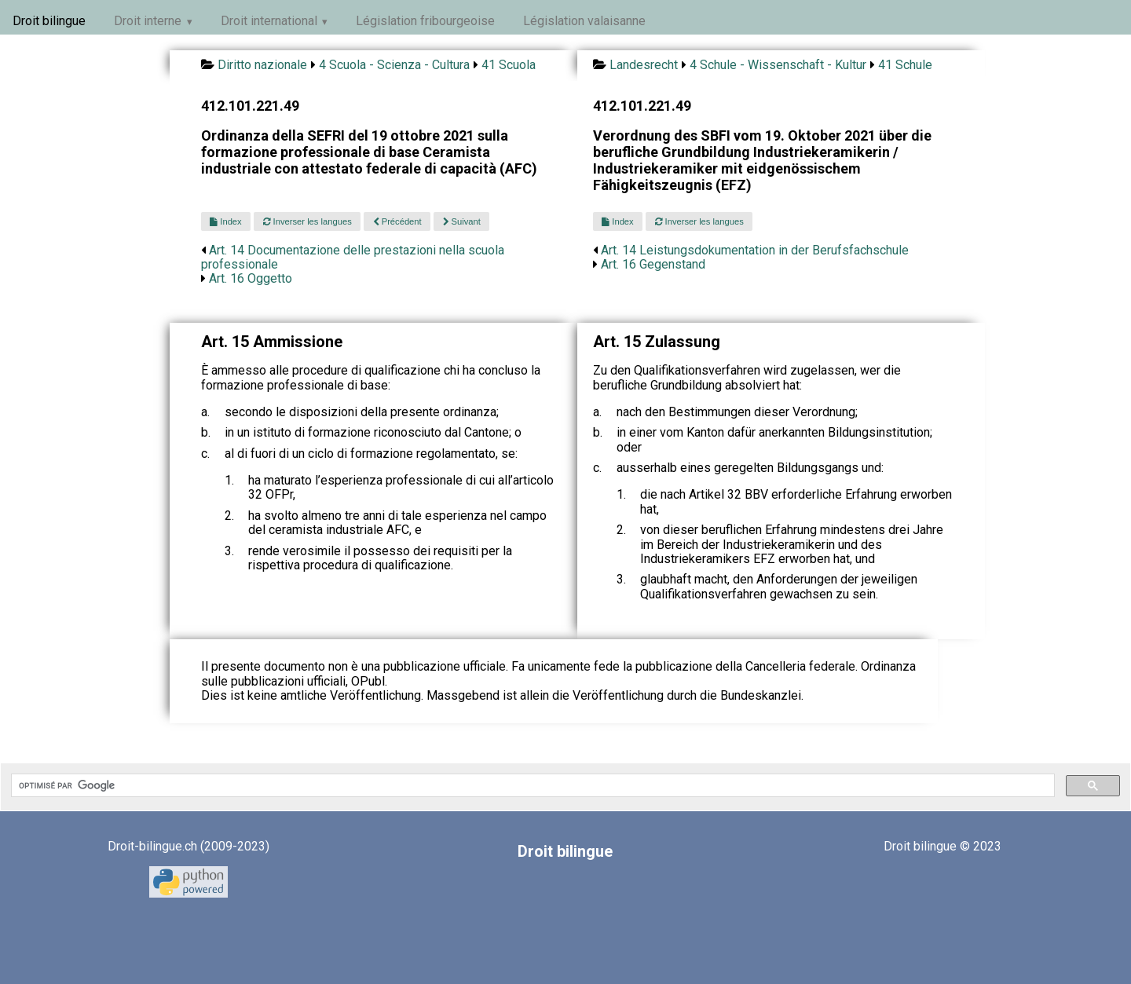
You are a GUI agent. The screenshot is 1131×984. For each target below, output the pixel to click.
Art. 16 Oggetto (250, 278)
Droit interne (147, 20)
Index (225, 221)
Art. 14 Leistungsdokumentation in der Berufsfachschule (755, 250)
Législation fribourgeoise (425, 20)
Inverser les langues (307, 221)
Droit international (269, 20)
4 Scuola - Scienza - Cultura (394, 64)
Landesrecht (643, 64)
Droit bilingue (49, 20)
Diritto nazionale (262, 64)
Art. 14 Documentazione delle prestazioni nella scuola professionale (352, 257)
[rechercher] (531, 785)
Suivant (462, 221)
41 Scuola (508, 64)
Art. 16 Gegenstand (653, 264)
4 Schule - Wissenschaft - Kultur (778, 64)
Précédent (397, 221)
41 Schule (905, 64)
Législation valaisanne (584, 20)
